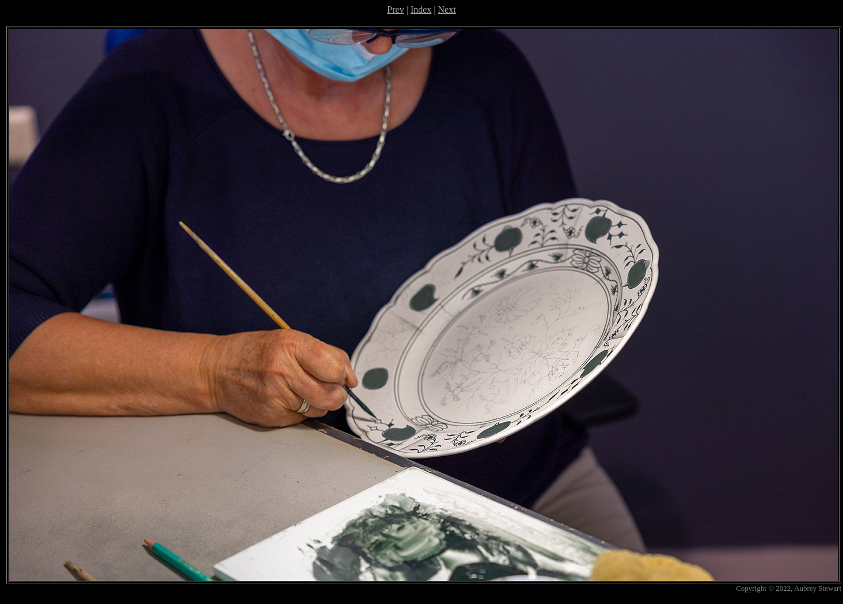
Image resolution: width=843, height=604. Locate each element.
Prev (395, 9)
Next (447, 9)
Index (421, 9)
